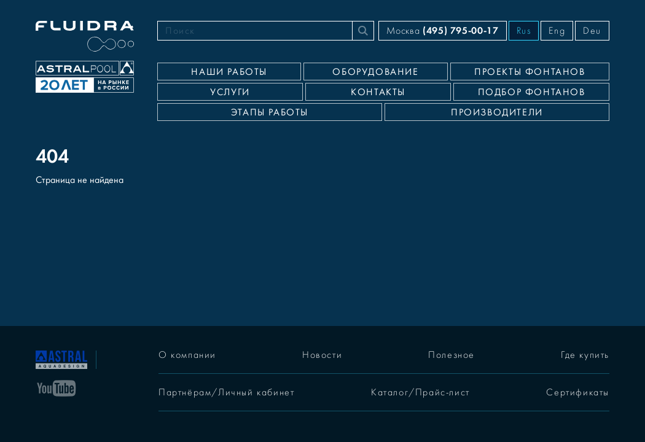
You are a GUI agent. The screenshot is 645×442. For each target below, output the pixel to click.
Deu (592, 30)
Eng (557, 30)
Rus (524, 30)
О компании (187, 354)
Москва (442, 30)
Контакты (378, 92)
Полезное (451, 354)
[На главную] (61, 358)
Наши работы (229, 71)
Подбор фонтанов (531, 92)
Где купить (585, 354)
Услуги (230, 92)
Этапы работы (269, 112)
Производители (497, 112)
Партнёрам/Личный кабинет (226, 392)
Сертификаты (577, 392)
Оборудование (375, 71)
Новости (322, 354)
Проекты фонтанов (529, 71)
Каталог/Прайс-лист (420, 392)
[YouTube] (56, 387)
